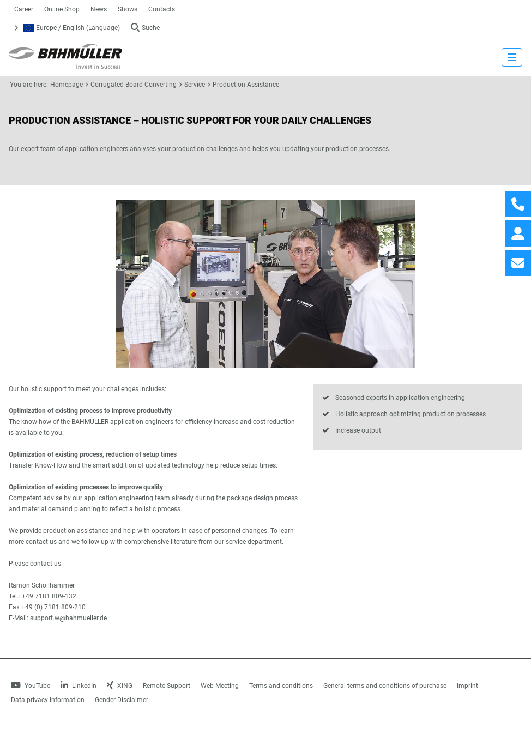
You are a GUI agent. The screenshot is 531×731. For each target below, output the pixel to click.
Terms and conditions (281, 686)
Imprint (467, 686)
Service (194, 84)
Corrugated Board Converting (133, 84)
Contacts (161, 9)
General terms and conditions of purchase (384, 686)
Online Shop (62, 9)
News (98, 9)
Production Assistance (246, 84)
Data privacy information (48, 700)
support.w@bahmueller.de (68, 618)
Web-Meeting (220, 686)
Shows (127, 9)
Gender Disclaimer (121, 700)
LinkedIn (78, 686)
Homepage (66, 84)
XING (119, 686)
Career (23, 9)
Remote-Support (166, 686)
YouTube (30, 686)
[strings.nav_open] (512, 57)
